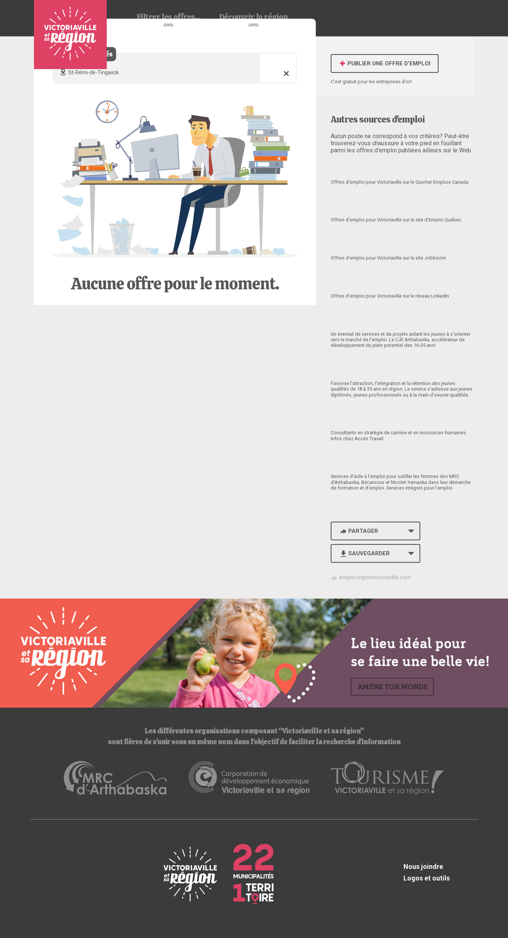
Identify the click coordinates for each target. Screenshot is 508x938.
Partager (358, 531)
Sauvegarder (364, 553)
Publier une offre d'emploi (384, 63)
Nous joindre (423, 866)
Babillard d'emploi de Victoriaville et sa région (70, 34)
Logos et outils (426, 878)
